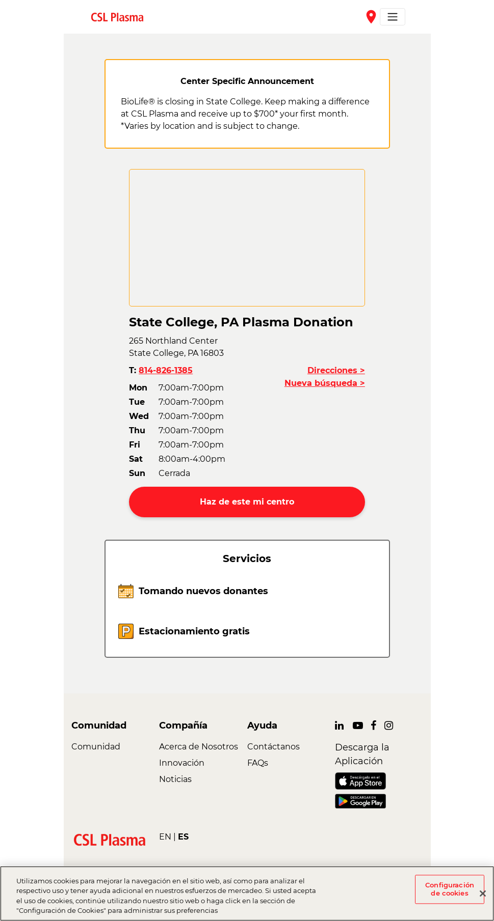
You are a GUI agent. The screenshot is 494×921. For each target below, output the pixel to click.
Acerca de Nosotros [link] (198, 746)
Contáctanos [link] (273, 746)
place (371, 17)
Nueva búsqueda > (324, 383)
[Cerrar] (483, 893)
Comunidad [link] (95, 746)
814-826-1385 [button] (166, 370)
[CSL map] (247, 237)
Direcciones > (336, 370)
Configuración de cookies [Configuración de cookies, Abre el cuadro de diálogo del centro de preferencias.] (449, 889)
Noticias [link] (175, 779)
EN (165, 837)
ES (183, 837)
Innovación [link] (181, 763)
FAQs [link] (257, 763)
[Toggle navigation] (392, 16)
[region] (247, 893)
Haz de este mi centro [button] (247, 502)
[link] (121, 16)
